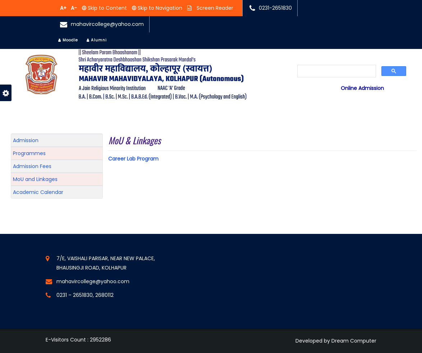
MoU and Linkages (35, 179)
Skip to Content (106, 8)
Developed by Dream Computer (335, 340)
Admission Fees (32, 166)
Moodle (68, 40)
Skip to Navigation (159, 8)
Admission (25, 140)
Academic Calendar (38, 192)
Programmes (29, 153)
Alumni (97, 40)
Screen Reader (214, 8)
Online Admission (362, 88)
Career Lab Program (133, 158)
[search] (336, 71)
